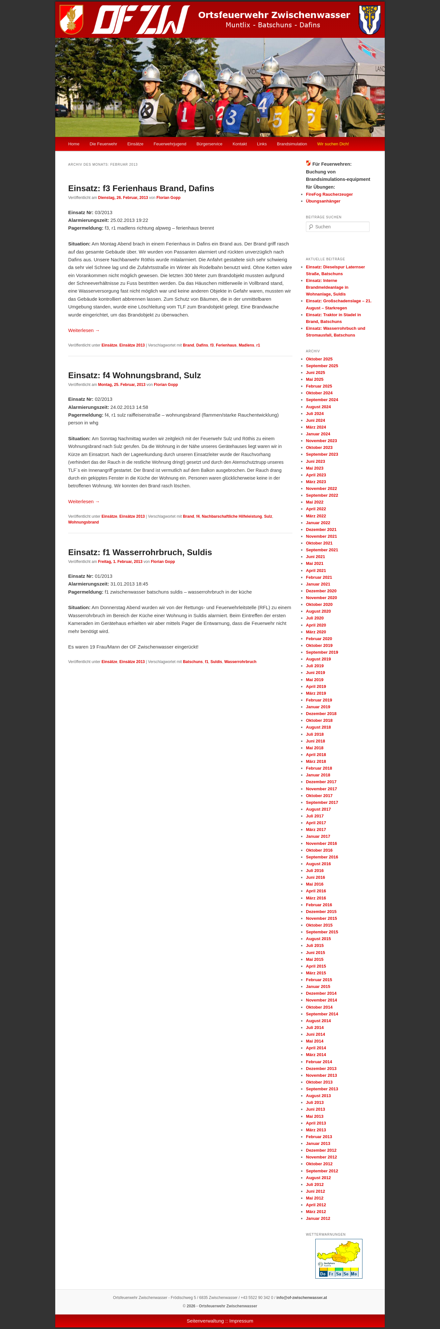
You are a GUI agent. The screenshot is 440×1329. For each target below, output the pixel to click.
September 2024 (322, 399)
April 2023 (316, 474)
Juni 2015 (315, 952)
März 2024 (316, 427)
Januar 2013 (318, 1143)
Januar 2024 (318, 433)
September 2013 (322, 1088)
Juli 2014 (315, 1027)
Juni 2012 (315, 1191)
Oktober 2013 (319, 1082)
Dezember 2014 (321, 993)
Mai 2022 (314, 502)
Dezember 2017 (321, 781)
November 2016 (321, 843)
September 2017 (322, 802)
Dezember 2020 (321, 590)
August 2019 (318, 659)
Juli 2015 (315, 945)
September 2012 (322, 1170)
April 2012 (316, 1204)
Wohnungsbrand (83, 522)
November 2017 (321, 788)
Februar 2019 (319, 700)
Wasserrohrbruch (240, 661)
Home (73, 143)
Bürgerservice (209, 143)
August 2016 (318, 863)
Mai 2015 (314, 959)
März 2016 (316, 898)
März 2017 (316, 829)
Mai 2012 (314, 1198)
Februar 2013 (319, 1136)
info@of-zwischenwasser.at (302, 1297)
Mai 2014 (314, 1041)
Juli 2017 (315, 816)
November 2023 (321, 440)
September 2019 (322, 652)
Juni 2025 (315, 372)
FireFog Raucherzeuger (329, 194)
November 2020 (321, 597)
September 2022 (322, 495)
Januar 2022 (318, 522)
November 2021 (321, 536)
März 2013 (316, 1129)
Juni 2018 (315, 741)
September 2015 (322, 931)
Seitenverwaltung (205, 1321)
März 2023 (316, 481)
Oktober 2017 (319, 795)
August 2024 (318, 406)
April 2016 (316, 890)
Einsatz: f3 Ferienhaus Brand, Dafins (141, 188)
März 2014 (316, 1054)
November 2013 (321, 1075)
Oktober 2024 (319, 392)
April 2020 (316, 625)
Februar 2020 (319, 638)
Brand (188, 345)
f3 (212, 345)
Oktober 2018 (319, 720)
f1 (206, 661)
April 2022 (316, 508)
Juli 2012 (315, 1184)
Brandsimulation (292, 143)
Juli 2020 (315, 618)
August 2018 (318, 727)
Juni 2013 (315, 1109)
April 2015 (316, 966)
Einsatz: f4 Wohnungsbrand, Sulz (134, 375)
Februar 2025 (319, 386)
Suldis (216, 661)
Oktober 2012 (319, 1163)
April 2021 (316, 570)
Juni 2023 (315, 461)
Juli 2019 (315, 665)
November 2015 (321, 918)
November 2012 (321, 1157)
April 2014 (316, 1047)
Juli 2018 (315, 734)
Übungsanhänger (323, 201)
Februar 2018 (319, 768)
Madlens (246, 345)
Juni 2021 (315, 556)
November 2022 (321, 488)
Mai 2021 (314, 563)
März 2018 (316, 761)
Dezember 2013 (321, 1068)
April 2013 (316, 1123)
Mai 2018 (314, 747)
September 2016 (322, 857)
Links (262, 143)
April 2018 (316, 754)
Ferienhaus (226, 345)
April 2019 (316, 686)
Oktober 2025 (319, 359)
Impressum (241, 1321)
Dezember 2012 (321, 1150)
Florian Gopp (168, 197)
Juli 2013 (315, 1102)
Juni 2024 (315, 420)
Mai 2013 (314, 1116)
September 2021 (322, 549)
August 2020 (318, 611)
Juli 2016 (315, 870)
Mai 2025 (314, 379)
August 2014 (318, 1020)
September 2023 (322, 454)
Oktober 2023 (319, 447)
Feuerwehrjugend (170, 143)
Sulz (268, 516)
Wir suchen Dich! (333, 143)
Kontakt (240, 143)
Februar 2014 (319, 1061)
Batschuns (193, 661)
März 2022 (316, 516)
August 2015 (318, 938)
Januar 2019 (318, 706)
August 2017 (318, 809)
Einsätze (135, 143)
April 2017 (316, 822)
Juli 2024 (315, 413)
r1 (258, 345)
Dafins (202, 345)
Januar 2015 (318, 986)
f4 (198, 516)
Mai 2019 (314, 679)
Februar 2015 (319, 979)
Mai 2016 (314, 884)
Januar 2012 (318, 1218)
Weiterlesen (84, 330)
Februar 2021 (319, 577)
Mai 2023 (314, 468)
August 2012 (318, 1177)
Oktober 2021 (319, 543)
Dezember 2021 (321, 529)
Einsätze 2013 (132, 345)
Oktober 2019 (319, 645)
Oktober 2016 (319, 850)
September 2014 (322, 1014)
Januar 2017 (318, 836)
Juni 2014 (315, 1034)
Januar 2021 (318, 584)
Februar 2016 (319, 904)
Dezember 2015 (321, 911)
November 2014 (321, 1000)
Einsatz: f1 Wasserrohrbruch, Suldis (140, 552)
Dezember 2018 (321, 713)
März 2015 (316, 973)
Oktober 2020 (319, 604)
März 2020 (316, 631)
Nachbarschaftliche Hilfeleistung (232, 516)
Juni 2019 (315, 672)
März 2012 (316, 1211)
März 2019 (316, 693)
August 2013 (318, 1095)
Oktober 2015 (319, 925)
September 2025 (322, 365)
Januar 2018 (318, 775)
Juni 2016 (315, 877)
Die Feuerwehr (103, 143)
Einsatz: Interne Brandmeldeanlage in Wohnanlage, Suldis (327, 287)
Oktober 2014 (319, 1007)
